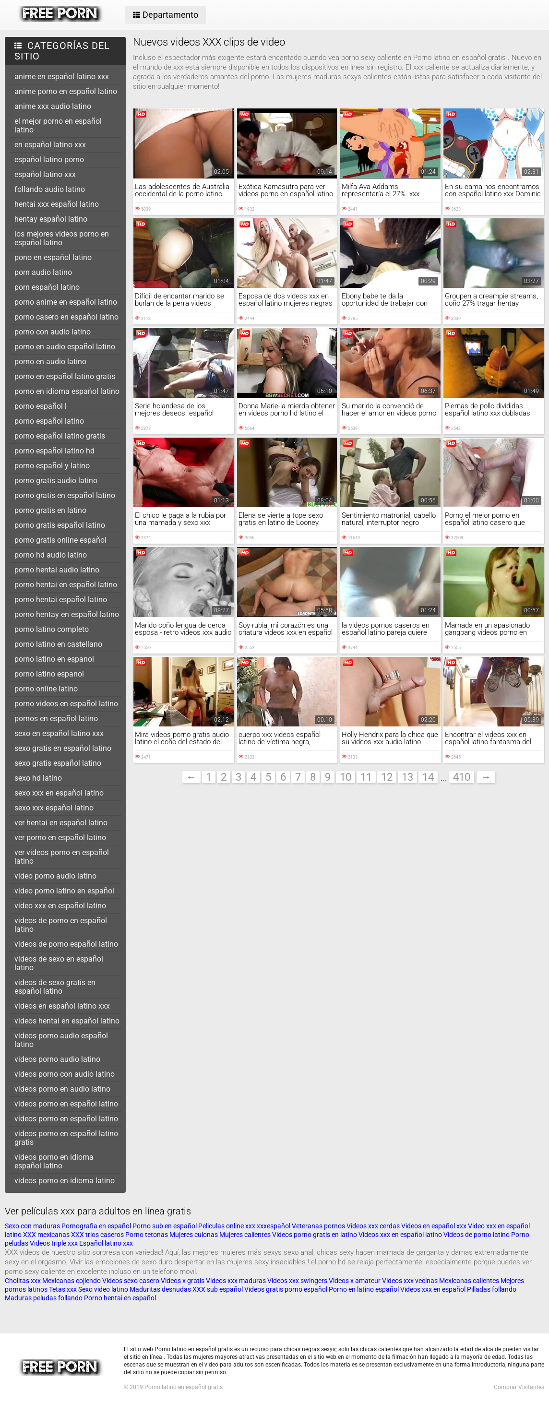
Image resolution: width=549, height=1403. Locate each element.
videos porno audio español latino (61, 1040)
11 (366, 777)
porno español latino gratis (59, 435)
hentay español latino (50, 219)
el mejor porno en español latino (58, 125)
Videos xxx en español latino (400, 1234)
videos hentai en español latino (66, 1020)
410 (461, 777)
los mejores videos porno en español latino (61, 238)
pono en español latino (53, 257)
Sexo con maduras (32, 1226)
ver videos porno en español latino (61, 857)
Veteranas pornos (318, 1226)
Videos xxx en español (432, 1289)
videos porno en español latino (66, 1103)
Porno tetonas (147, 1234)
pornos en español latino (56, 718)
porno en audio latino (50, 361)
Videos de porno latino (476, 1234)
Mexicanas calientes (469, 1280)
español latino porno (49, 159)
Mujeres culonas (193, 1234)
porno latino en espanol (54, 659)
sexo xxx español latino (54, 807)
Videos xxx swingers (297, 1280)
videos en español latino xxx (62, 1006)
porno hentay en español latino (66, 614)
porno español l (40, 406)
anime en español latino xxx (61, 76)
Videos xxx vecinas (410, 1280)
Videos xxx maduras (236, 1280)
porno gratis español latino (59, 525)
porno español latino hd (54, 450)
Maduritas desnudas (160, 1289)
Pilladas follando (491, 1289)
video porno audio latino (55, 875)
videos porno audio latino (57, 1059)
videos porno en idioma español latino (54, 1161)
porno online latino (46, 688)
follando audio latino (49, 189)
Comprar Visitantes (519, 1387)
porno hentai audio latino (56, 569)
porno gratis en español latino (64, 495)
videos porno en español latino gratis (66, 1138)
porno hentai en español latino (65, 584)
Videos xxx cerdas (373, 1226)
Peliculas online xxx (227, 1226)
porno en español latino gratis (64, 376)
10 (345, 777)
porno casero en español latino (66, 316)
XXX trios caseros (97, 1234)
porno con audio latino (52, 331)
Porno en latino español (364, 1289)
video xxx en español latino (60, 905)
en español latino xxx (50, 144)
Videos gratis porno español (285, 1289)
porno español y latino (52, 465)
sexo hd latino (38, 778)
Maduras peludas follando (44, 1298)
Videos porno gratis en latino (314, 1234)
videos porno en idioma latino (64, 1180)
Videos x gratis (183, 1280)
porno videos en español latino (66, 703)
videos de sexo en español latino (58, 963)
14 (428, 777)
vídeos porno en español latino (66, 1118)
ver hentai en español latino (60, 822)
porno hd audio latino (50, 554)
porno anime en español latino (65, 302)
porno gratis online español (60, 540)
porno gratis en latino (50, 510)
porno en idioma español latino (66, 391)
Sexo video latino (103, 1289)
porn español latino (47, 287)
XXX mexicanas (46, 1234)
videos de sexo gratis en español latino (54, 987)
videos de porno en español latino (60, 925)
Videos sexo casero (130, 1280)
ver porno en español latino (60, 837)
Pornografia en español (96, 1226)
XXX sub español (217, 1289)
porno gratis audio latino (55, 480)
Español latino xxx (106, 1243)
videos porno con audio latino (64, 1074)
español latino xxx (45, 174)
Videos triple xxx (54, 1243)
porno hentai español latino (60, 599)
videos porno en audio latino (62, 1089)
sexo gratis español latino (57, 763)
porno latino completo (51, 629)
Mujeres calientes (245, 1234)
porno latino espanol (49, 673)
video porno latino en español (64, 890)
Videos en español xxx (434, 1226)
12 (387, 777)
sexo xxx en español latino (59, 792)
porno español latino (49, 421)
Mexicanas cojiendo (71, 1280)
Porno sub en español (164, 1226)
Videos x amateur (355, 1280)
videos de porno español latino (66, 944)
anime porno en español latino (65, 91)
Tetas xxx (63, 1289)
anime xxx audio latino (52, 106)
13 (407, 777)
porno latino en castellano (58, 644)
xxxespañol (274, 1226)
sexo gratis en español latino (62, 748)
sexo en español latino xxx (59, 733)
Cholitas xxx (23, 1280)
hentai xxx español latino (56, 204)
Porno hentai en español (120, 1298)
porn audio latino (43, 272)
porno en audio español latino (64, 346)
